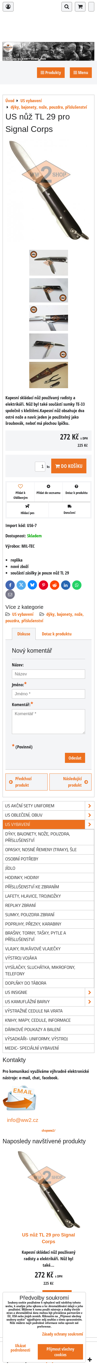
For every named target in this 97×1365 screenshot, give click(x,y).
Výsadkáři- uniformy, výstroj (36, 1038)
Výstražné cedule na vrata (34, 1011)
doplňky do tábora (25, 983)
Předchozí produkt (20, 782)
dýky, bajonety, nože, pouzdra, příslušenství (37, 837)
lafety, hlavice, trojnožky (33, 896)
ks (43, 466)
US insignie (49, 992)
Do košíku (69, 465)
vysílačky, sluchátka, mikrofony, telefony (40, 970)
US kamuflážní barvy (49, 1001)
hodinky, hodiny (22, 877)
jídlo (10, 868)
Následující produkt (75, 782)
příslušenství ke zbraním (32, 886)
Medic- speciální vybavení (32, 1048)
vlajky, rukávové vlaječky (33, 948)
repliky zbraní (20, 905)
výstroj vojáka (21, 958)
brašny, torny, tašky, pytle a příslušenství (35, 936)
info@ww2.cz (22, 1120)
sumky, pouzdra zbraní (29, 914)
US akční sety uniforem (49, 805)
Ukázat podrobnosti (20, 1348)
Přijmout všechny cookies (60, 1352)
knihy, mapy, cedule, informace (38, 1020)
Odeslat (75, 758)
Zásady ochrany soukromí (62, 1334)
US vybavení (22, 614)
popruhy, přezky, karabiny (33, 924)
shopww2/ (48, 1130)
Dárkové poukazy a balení (33, 1029)
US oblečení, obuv (49, 815)
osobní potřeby (21, 859)
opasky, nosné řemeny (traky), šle (41, 849)
